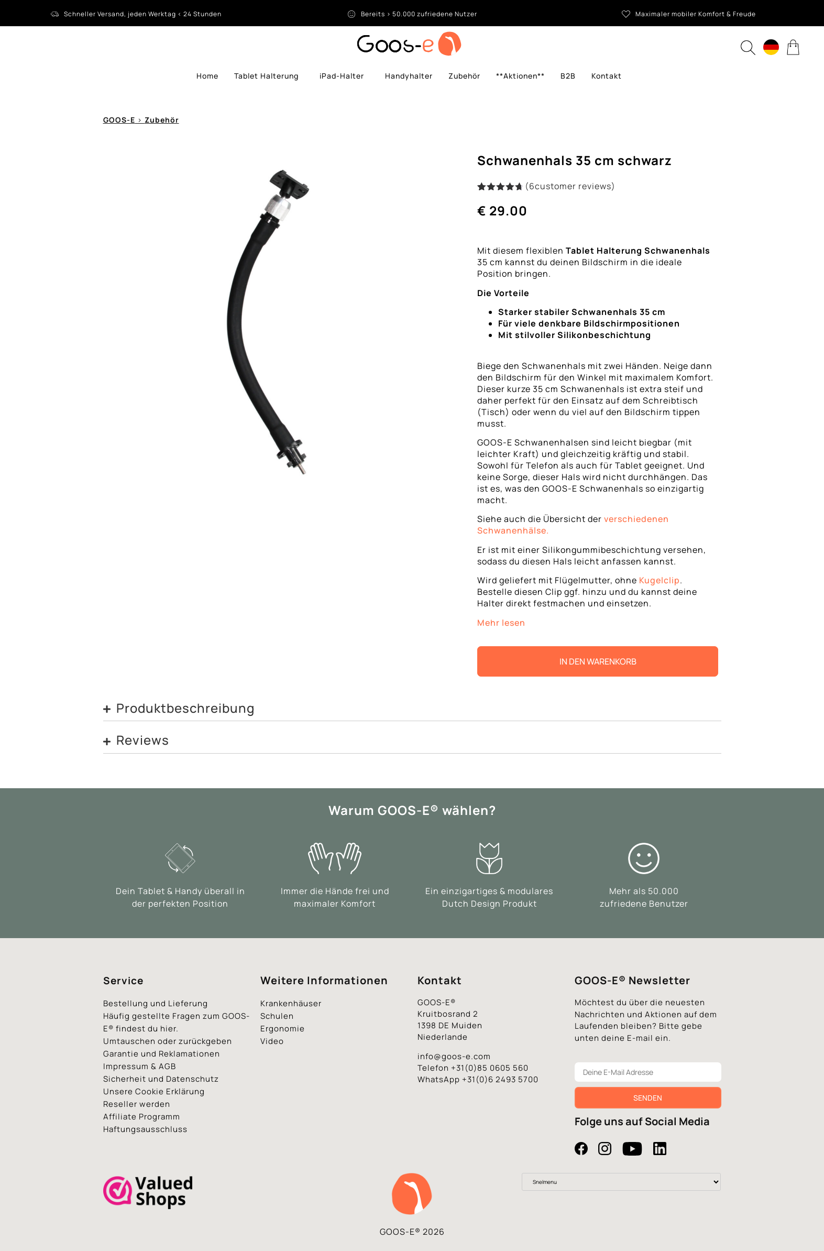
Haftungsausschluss (145, 1129)
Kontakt (606, 76)
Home (207, 76)
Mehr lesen (501, 622)
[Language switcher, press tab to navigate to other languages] (771, 47)
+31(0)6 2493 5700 (500, 1079)
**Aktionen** (520, 76)
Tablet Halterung (269, 76)
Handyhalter (409, 76)
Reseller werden (136, 1103)
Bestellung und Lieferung (155, 1003)
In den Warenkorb (597, 661)
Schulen (277, 1015)
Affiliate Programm (141, 1116)
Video (272, 1041)
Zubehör (464, 76)
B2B (568, 76)
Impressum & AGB (139, 1066)
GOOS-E (119, 120)
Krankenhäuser (291, 1003)
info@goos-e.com (454, 1056)
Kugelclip (659, 580)
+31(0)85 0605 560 (490, 1067)
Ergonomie (282, 1028)
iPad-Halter (344, 76)
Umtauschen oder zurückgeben (167, 1041)
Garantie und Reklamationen (161, 1053)
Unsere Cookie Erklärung (154, 1091)
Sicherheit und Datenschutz (161, 1078)
